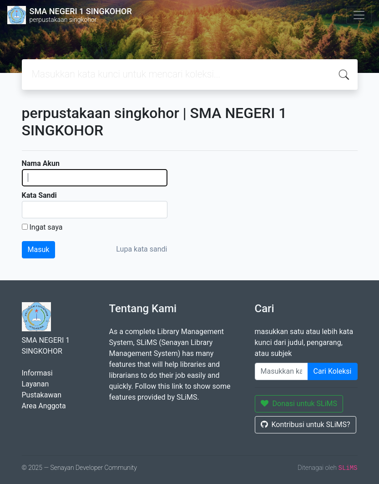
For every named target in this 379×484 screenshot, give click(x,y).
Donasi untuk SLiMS (299, 403)
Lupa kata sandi (141, 249)
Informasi (37, 373)
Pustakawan (41, 395)
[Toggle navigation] (359, 15)
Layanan (35, 384)
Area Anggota (44, 406)
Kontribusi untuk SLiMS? (305, 424)
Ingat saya (45, 227)
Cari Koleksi (332, 371)
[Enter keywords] (281, 371)
